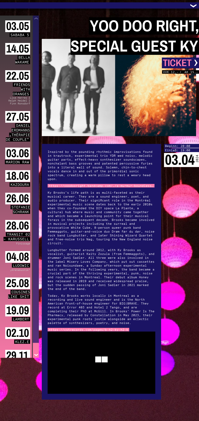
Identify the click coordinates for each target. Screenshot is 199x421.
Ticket (180, 63)
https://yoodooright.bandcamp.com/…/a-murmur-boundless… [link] (101, 185)
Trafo (8, 5)
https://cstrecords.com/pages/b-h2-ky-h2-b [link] (88, 329)
